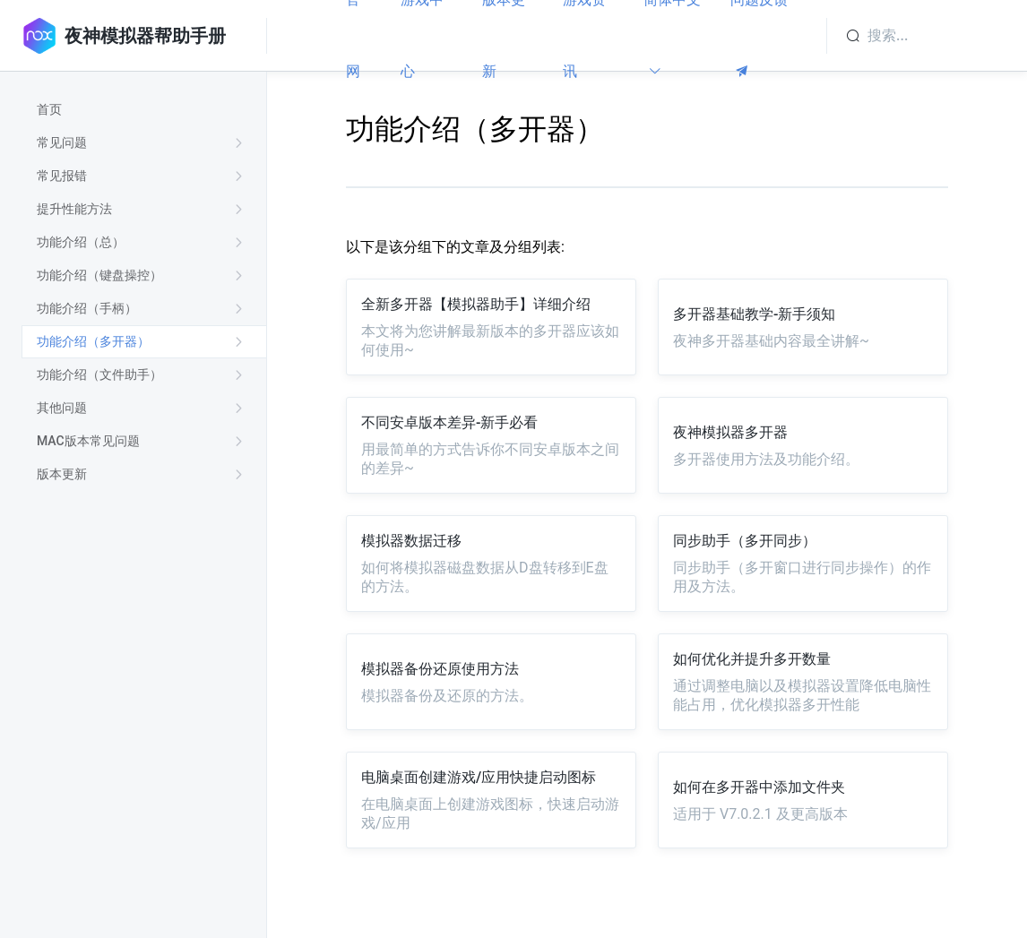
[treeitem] (144, 109)
